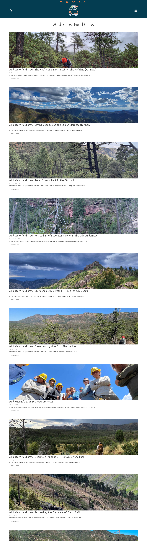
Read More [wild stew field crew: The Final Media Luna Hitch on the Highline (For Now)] (15, 78)
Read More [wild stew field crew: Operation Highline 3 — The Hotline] (15, 355)
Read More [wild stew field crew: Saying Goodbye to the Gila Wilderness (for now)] (15, 134)
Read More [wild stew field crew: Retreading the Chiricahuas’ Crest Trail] (15, 521)
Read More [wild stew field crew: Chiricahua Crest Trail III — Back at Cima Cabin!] (15, 300)
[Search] (11, 11)
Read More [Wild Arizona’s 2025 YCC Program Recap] (15, 410)
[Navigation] (136, 11)
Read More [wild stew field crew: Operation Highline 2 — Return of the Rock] (15, 466)
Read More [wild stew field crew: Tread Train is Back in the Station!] (15, 189)
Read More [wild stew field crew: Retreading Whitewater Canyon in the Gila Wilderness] (15, 244)
